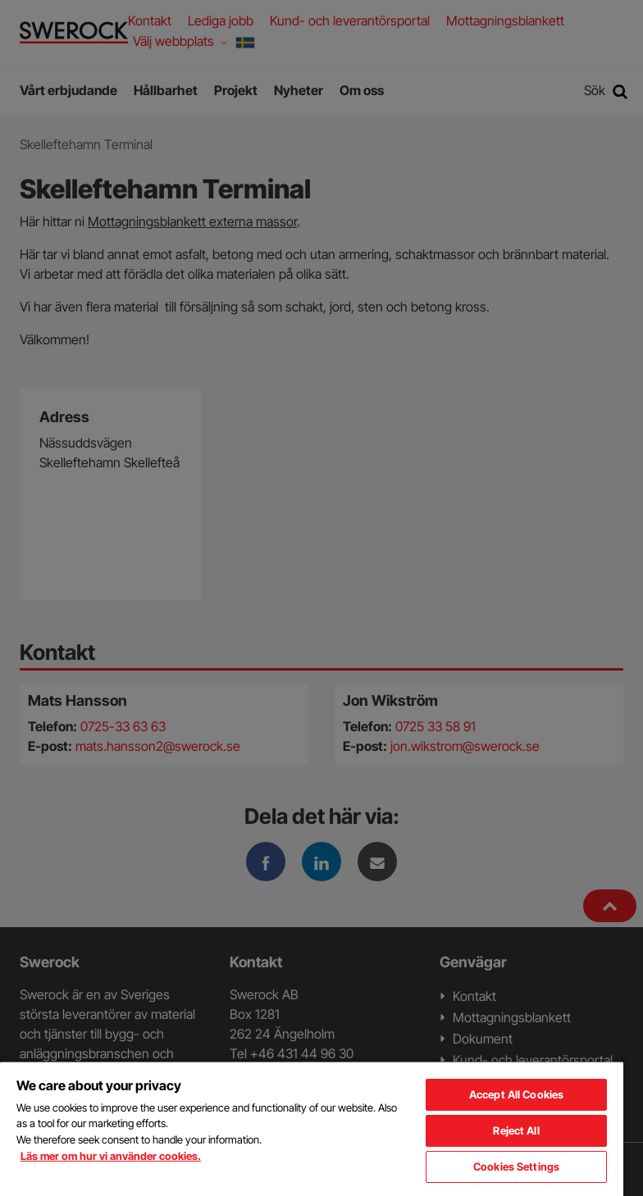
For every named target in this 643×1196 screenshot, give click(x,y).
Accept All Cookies (516, 1094)
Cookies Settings (516, 1166)
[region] (311, 1128)
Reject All (516, 1130)
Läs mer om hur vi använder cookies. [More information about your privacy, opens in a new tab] (111, 1155)
